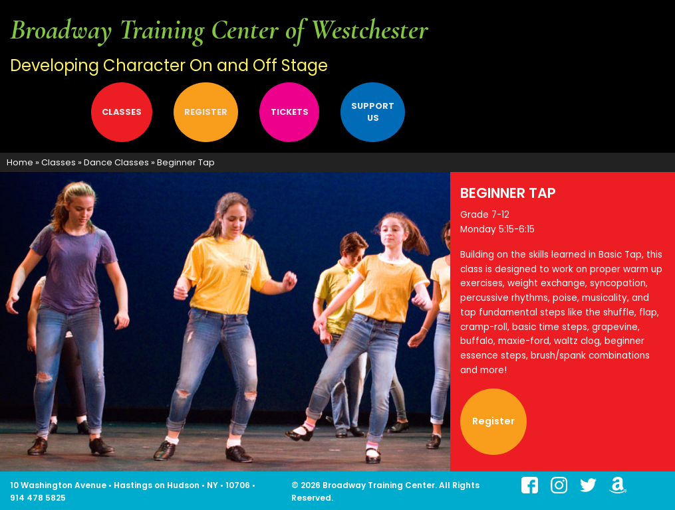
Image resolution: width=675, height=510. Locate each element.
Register (205, 112)
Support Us (372, 112)
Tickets (290, 112)
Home (20, 162)
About (40, 112)
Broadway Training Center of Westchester (219, 29)
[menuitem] (45, 112)
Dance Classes (116, 162)
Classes (122, 112)
